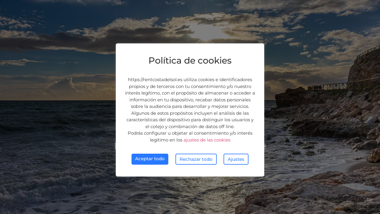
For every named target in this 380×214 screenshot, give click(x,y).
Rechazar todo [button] (196, 159)
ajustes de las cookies (206, 140)
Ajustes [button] (236, 159)
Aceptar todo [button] (150, 158)
